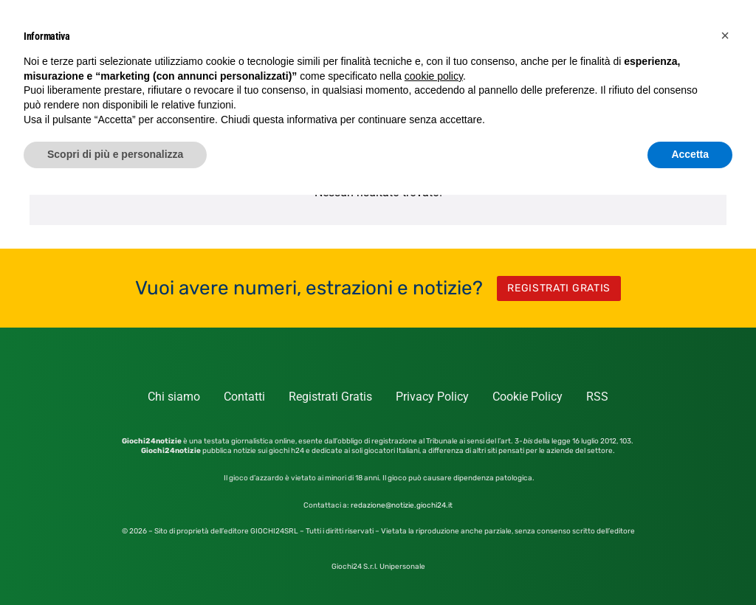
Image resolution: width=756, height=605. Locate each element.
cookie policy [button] (434, 76)
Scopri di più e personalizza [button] (115, 154)
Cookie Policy (527, 397)
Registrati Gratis (330, 397)
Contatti (244, 397)
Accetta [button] (690, 154)
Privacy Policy (432, 397)
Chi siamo (174, 397)
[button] (725, 35)
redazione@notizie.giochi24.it (402, 505)
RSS (597, 397)
